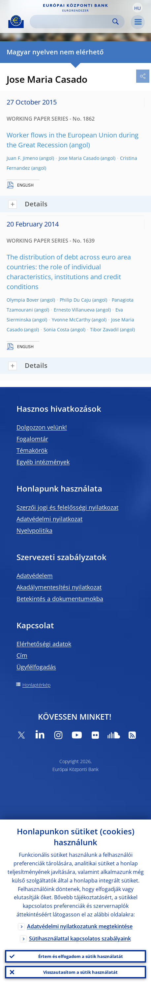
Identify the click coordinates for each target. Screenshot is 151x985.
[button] (137, 8)
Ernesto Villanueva (74, 310)
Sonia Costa (56, 329)
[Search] (72, 21)
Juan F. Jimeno (22, 158)
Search (115, 21)
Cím (21, 655)
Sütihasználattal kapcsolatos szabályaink (80, 938)
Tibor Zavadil (104, 329)
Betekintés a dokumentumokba (59, 599)
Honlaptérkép (36, 685)
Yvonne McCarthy (71, 319)
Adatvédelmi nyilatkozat (49, 519)
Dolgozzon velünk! (41, 427)
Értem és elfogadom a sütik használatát (80, 956)
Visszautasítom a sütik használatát (80, 972)
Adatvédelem (34, 576)
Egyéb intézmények (43, 462)
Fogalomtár (32, 439)
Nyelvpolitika (34, 530)
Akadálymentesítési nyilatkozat (59, 587)
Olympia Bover (23, 300)
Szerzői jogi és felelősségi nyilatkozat (67, 507)
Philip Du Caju (75, 300)
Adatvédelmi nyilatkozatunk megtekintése (80, 926)
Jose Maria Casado (79, 158)
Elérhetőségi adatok (43, 644)
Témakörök (31, 450)
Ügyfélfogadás (36, 667)
